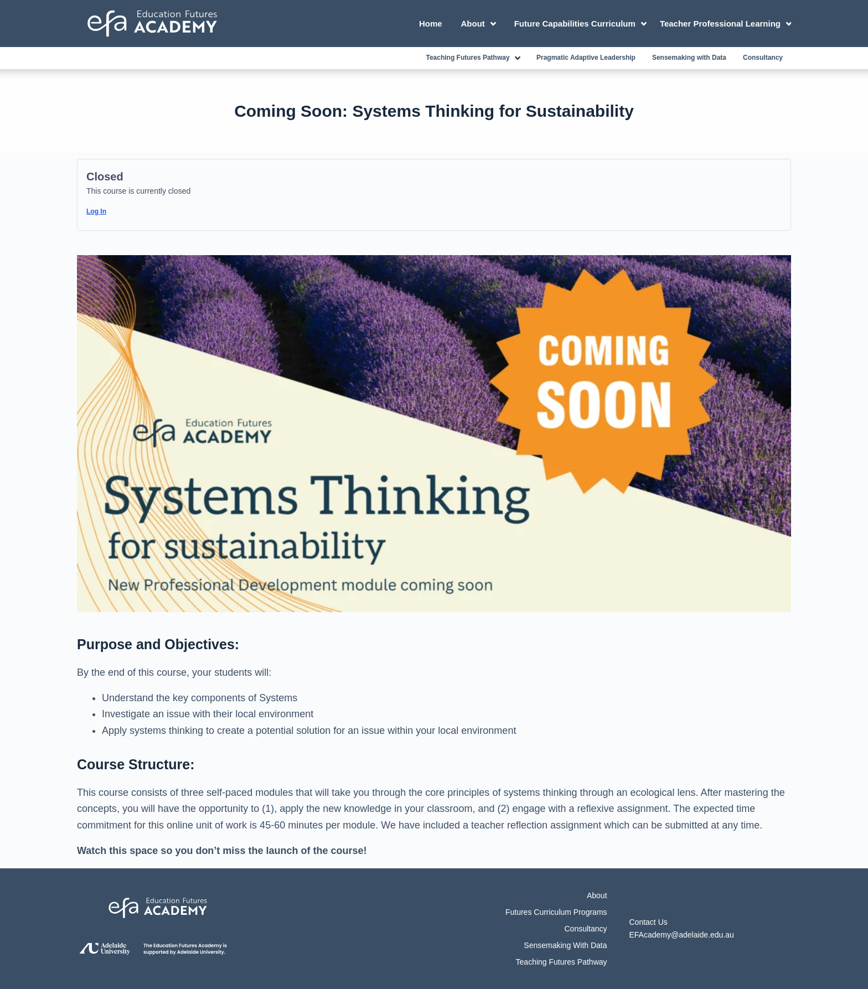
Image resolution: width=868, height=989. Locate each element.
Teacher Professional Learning (725, 23)
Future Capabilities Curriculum (582, 23)
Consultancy (763, 57)
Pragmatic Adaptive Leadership (586, 57)
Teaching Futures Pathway (475, 58)
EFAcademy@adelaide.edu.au (681, 934)
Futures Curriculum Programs (556, 912)
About (480, 23)
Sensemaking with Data (689, 57)
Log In (96, 211)
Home (430, 23)
